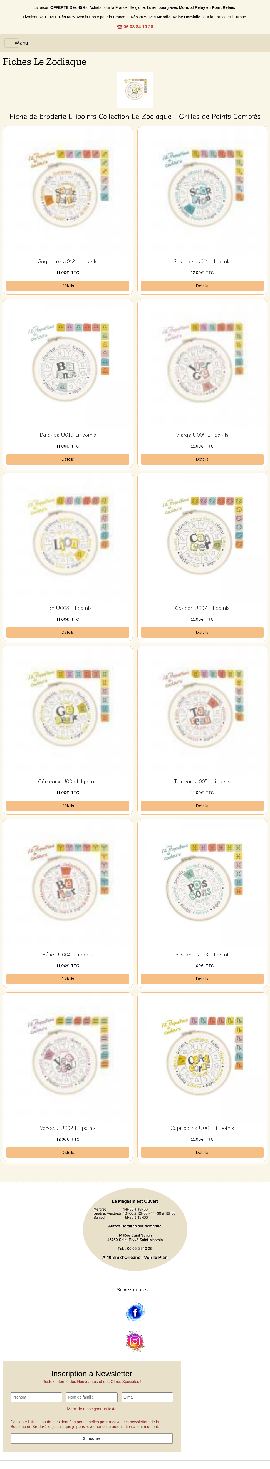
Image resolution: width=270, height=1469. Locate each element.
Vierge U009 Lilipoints (202, 435)
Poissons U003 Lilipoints (202, 955)
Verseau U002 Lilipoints (68, 1128)
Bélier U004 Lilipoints (67, 955)
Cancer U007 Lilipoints (202, 608)
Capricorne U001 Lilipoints (202, 1128)
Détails (68, 285)
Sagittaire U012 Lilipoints (67, 262)
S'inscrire (91, 1438)
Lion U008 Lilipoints (67, 608)
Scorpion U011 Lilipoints (202, 262)
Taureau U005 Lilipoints (202, 782)
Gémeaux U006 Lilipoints (68, 782)
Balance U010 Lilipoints (68, 435)
